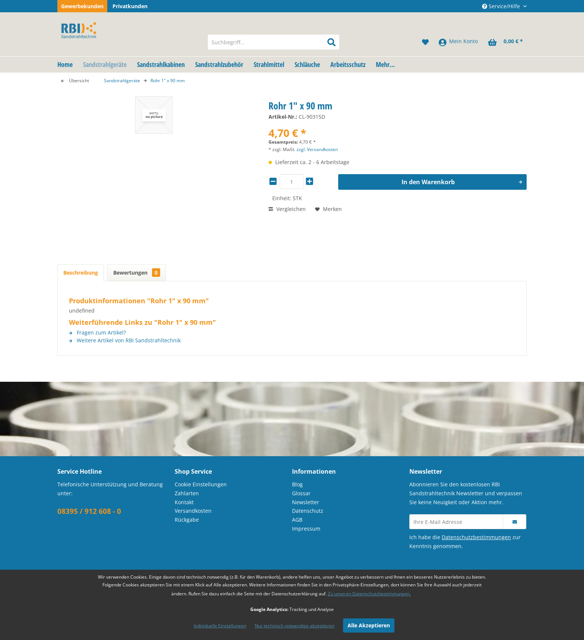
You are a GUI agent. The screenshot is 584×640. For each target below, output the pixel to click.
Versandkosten (193, 510)
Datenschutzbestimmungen (476, 537)
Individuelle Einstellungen (220, 626)
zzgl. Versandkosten (317, 149)
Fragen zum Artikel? (97, 332)
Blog (297, 484)
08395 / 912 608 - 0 (89, 511)
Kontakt (184, 502)
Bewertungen (136, 272)
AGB (297, 519)
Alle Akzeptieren (368, 625)
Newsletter (305, 502)
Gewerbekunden (82, 6)
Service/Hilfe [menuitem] (501, 6)
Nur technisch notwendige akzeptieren (294, 626)
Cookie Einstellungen (201, 484)
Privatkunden (129, 6)
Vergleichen (287, 208)
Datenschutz (307, 510)
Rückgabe (187, 519)
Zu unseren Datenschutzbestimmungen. (369, 594)
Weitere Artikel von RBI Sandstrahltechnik (125, 340)
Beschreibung (80, 272)
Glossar (301, 493)
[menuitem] (273, 42)
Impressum (306, 528)
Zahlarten (187, 493)
